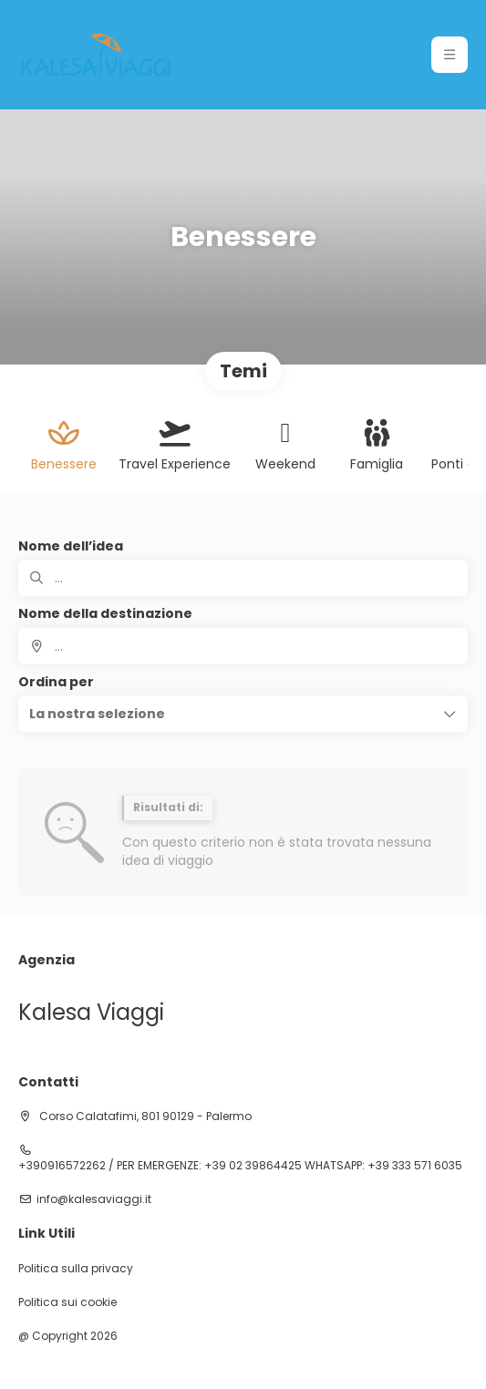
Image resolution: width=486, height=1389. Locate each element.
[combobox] (243, 646)
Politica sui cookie (67, 1302)
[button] (243, 713)
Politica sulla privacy (75, 1268)
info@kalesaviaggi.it (93, 1199)
